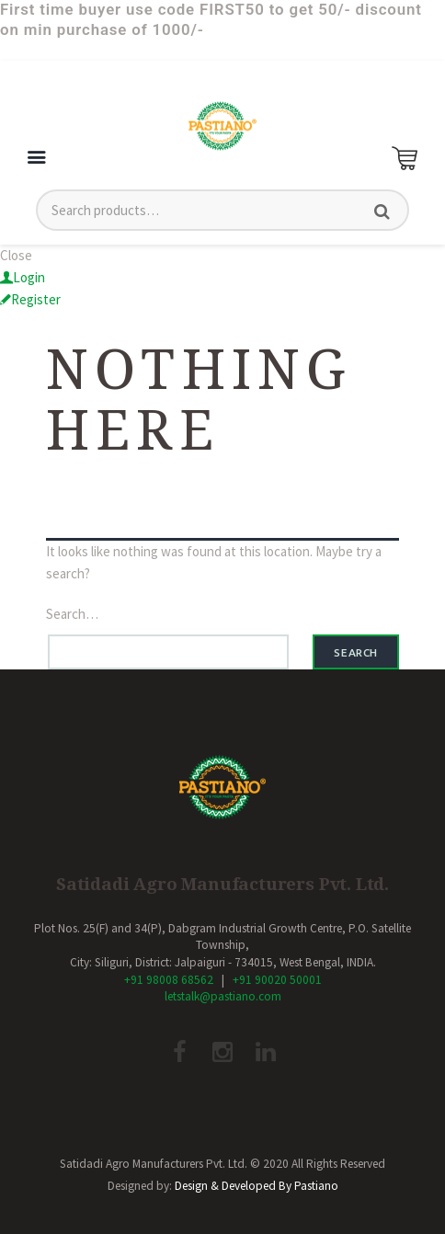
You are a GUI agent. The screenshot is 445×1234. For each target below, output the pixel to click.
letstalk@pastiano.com (223, 996)
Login (29, 277)
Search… (72, 614)
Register (36, 299)
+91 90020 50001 (277, 980)
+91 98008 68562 (168, 980)
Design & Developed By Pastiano (256, 1186)
